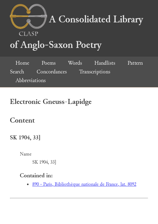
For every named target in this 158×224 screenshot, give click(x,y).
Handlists (104, 63)
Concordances (52, 72)
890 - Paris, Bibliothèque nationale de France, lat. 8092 (84, 184)
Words (75, 63)
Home (22, 63)
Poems (49, 63)
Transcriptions (94, 72)
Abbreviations (31, 80)
